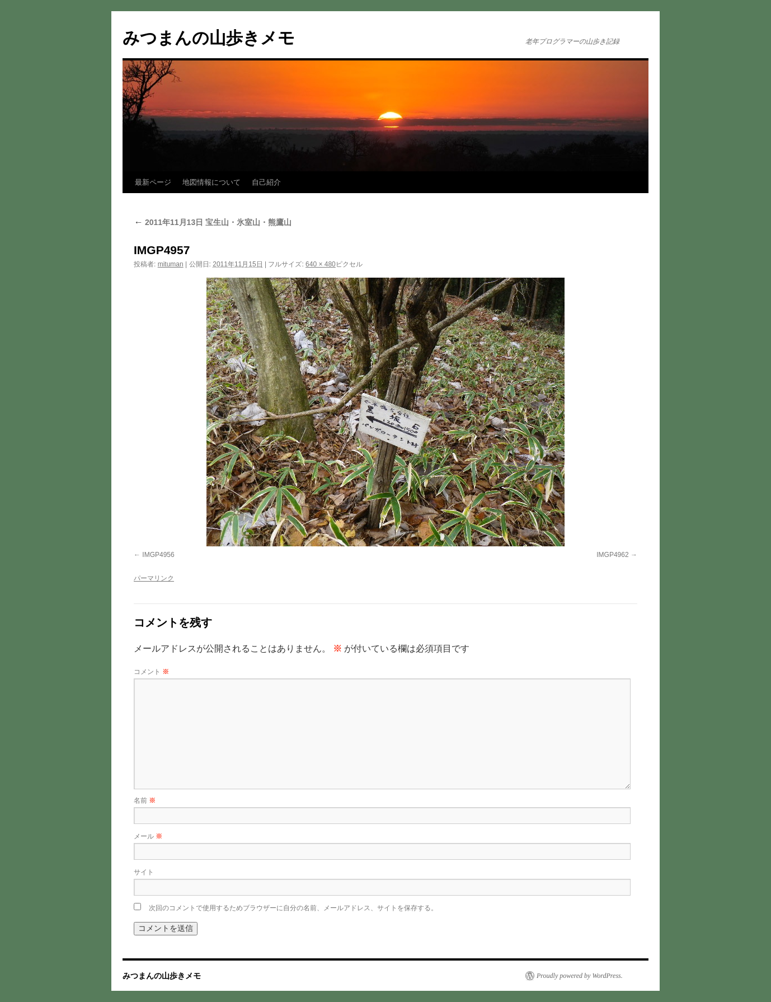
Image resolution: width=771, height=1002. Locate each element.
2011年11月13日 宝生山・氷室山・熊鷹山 (213, 222)
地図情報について (211, 182)
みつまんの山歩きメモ (209, 38)
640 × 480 (320, 264)
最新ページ (153, 182)
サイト (144, 872)
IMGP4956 (158, 555)
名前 (145, 800)
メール (148, 836)
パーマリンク (154, 578)
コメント (151, 672)
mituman (171, 264)
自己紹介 (266, 182)
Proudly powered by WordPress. (580, 976)
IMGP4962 (612, 555)
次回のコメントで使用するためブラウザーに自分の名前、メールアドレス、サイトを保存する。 (293, 908)
